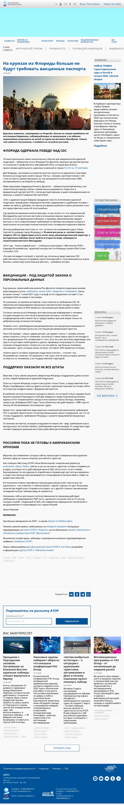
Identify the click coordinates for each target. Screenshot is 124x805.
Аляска (21, 552)
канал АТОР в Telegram (34, 527)
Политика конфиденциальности (17, 763)
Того (45, 552)
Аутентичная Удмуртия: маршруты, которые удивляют (106, 317)
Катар (67, 723)
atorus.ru (56, 803)
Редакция (39, 763)
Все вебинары (105, 389)
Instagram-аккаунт (55, 524)
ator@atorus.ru (24, 786)
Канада (7, 552)
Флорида (37, 552)
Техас (29, 552)
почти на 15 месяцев (74, 167)
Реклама (51, 763)
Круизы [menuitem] (60, 41)
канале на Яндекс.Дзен (59, 519)
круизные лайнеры (76, 552)
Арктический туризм (26, 48)
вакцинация (54, 552)
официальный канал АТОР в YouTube (47, 542)
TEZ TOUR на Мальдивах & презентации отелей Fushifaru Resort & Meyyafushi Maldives (107, 379)
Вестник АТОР (102, 215)
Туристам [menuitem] (72, 41)
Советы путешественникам (108, 227)
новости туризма (40, 732)
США (14, 552)
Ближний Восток (10, 728)
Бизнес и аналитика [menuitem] (23, 41)
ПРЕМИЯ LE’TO (49, 48)
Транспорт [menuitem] (47, 41)
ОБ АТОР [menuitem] (114, 41)
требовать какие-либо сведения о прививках (49, 290)
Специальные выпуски (107, 203)
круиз (64, 552)
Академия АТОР (101, 48)
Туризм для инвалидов (74, 48)
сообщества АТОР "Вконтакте (29, 529)
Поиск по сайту (113, 4)
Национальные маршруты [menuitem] (89, 41)
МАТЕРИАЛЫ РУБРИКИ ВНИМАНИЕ (103, 706)
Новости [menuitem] (9, 41)
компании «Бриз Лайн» (15, 465)
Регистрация (94, 4)
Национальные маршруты (108, 238)
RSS (60, 763)
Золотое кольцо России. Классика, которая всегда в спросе (107, 363)
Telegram (75, 4)
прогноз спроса (40, 729)
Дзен (57, 4)
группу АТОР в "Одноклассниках (34, 545)
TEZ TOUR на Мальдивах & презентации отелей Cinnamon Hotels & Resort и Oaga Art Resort (107, 347)
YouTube (61, 4)
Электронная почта (14, 611)
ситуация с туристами (73, 729)
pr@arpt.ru (29, 790)
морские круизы (10, 722)
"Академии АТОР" (22, 537)
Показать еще (62, 742)
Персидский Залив (11, 725)
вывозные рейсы (78, 723)
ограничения (9, 555)
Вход (83, 4)
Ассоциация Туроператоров (14, 3)
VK (66, 4)
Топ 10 (99, 250)
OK (70, 4)
